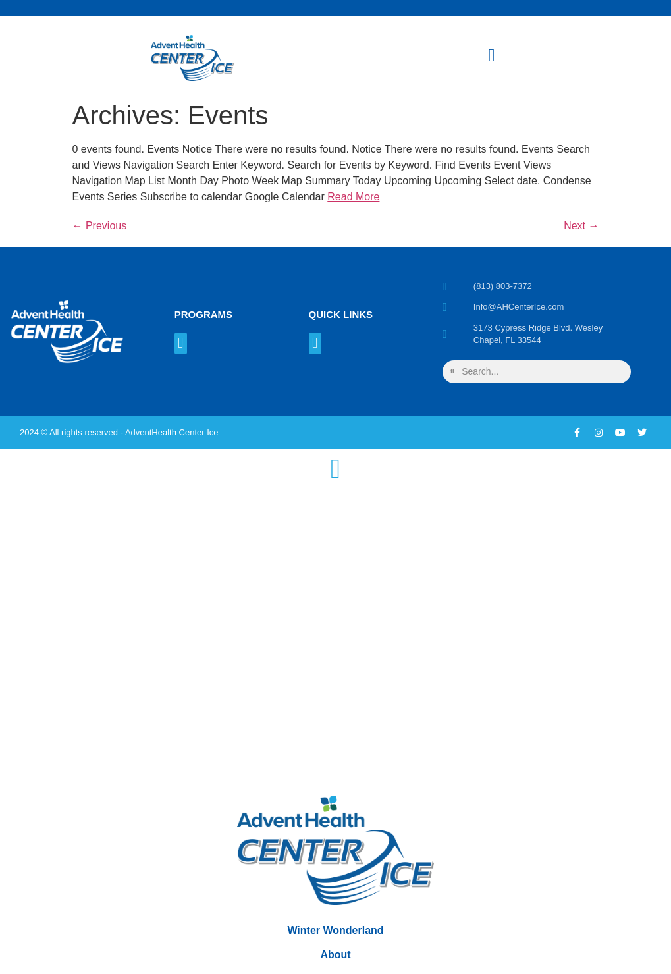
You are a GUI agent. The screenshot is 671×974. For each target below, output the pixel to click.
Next (581, 225)
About (335, 955)
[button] (180, 343)
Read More (353, 196)
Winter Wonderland (335, 929)
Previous (99, 225)
